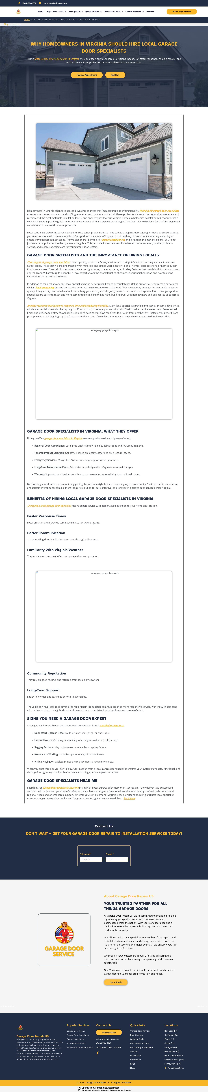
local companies (45, 287)
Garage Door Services (56, 12)
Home (41, 12)
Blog (6, 24)
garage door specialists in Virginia (63, 438)
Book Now (129, 798)
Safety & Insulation (134, 12)
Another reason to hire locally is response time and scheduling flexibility (67, 305)
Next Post (202, 1006)
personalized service (113, 239)
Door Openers (75, 12)
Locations (150, 12)
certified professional (112, 725)
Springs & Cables (93, 12)
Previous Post (7, 1006)
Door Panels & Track (113, 12)
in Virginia (73, 58)
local (37, 58)
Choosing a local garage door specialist (49, 505)
